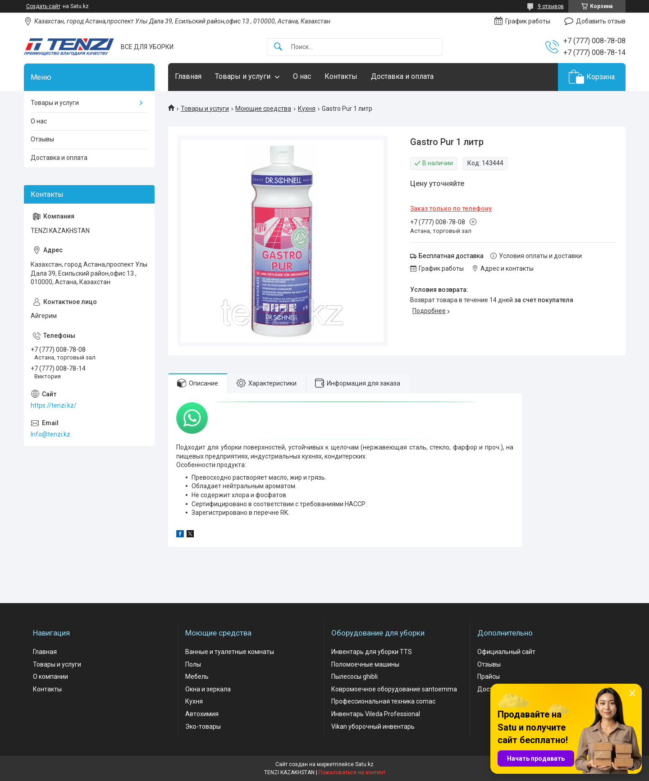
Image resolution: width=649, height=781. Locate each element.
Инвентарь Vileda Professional (375, 713)
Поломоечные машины (365, 664)
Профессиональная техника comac (383, 701)
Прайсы (488, 676)
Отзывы (42, 139)
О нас (302, 76)
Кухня (306, 108)
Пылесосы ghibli (354, 676)
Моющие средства (263, 108)
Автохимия (202, 713)
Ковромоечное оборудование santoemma (394, 689)
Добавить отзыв (601, 21)
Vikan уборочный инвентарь (373, 726)
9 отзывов (551, 6)
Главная (188, 76)
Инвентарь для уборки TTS (371, 651)
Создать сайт (43, 6)
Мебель (197, 676)
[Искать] (278, 47)
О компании (50, 676)
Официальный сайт (506, 651)
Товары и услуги (242, 76)
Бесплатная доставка (451, 255)
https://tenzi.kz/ (54, 405)
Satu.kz (364, 764)
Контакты (340, 76)
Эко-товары (203, 726)
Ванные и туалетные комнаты (229, 651)
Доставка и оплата (402, 76)
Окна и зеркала (208, 689)
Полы (193, 664)
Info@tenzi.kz (50, 434)
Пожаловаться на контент (352, 772)
